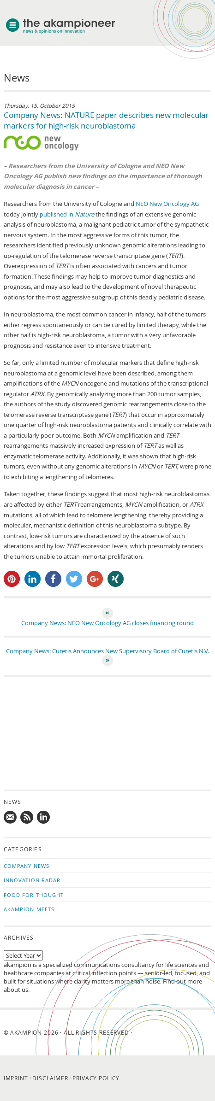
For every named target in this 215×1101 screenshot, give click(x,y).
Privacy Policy (95, 1078)
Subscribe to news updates (27, 818)
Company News (26, 865)
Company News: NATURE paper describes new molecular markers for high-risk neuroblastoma (106, 120)
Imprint (16, 1078)
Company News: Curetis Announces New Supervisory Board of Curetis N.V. (107, 651)
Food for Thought (34, 894)
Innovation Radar (32, 880)
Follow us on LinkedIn (44, 818)
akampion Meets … (32, 909)
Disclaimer (50, 1078)
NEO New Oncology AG (167, 203)
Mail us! (11, 818)
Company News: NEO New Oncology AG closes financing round (107, 623)
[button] (12, 579)
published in (67, 214)
